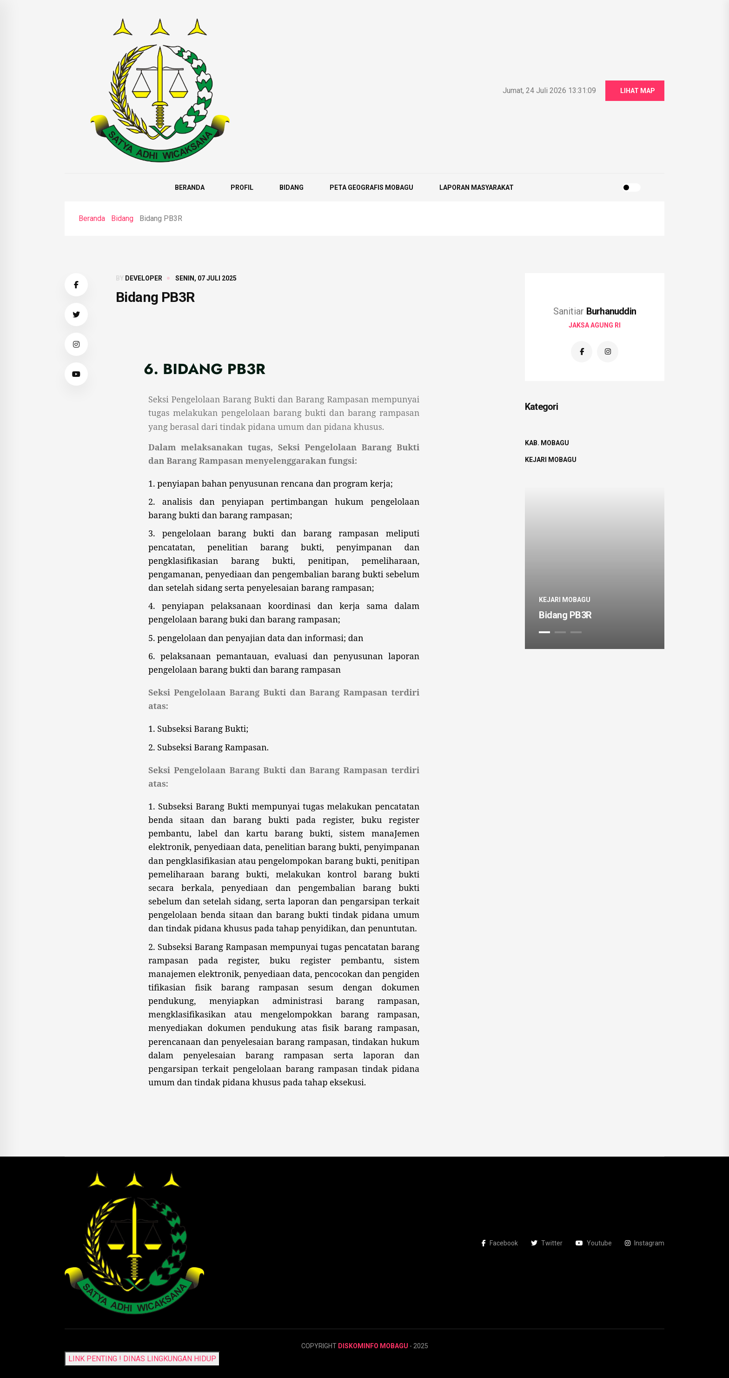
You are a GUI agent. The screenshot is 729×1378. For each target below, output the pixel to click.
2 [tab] (560, 632)
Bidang (291, 187)
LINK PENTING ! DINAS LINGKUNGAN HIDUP (142, 1358)
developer (143, 278)
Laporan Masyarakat (476, 187)
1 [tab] (544, 632)
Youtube (594, 1243)
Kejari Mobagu (551, 459)
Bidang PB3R (565, 615)
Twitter (547, 1243)
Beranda (190, 187)
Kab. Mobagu (547, 443)
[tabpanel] (594, 567)
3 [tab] (576, 632)
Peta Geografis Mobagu (371, 187)
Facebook (500, 1243)
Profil (242, 187)
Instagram (644, 1243)
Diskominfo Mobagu (373, 1346)
